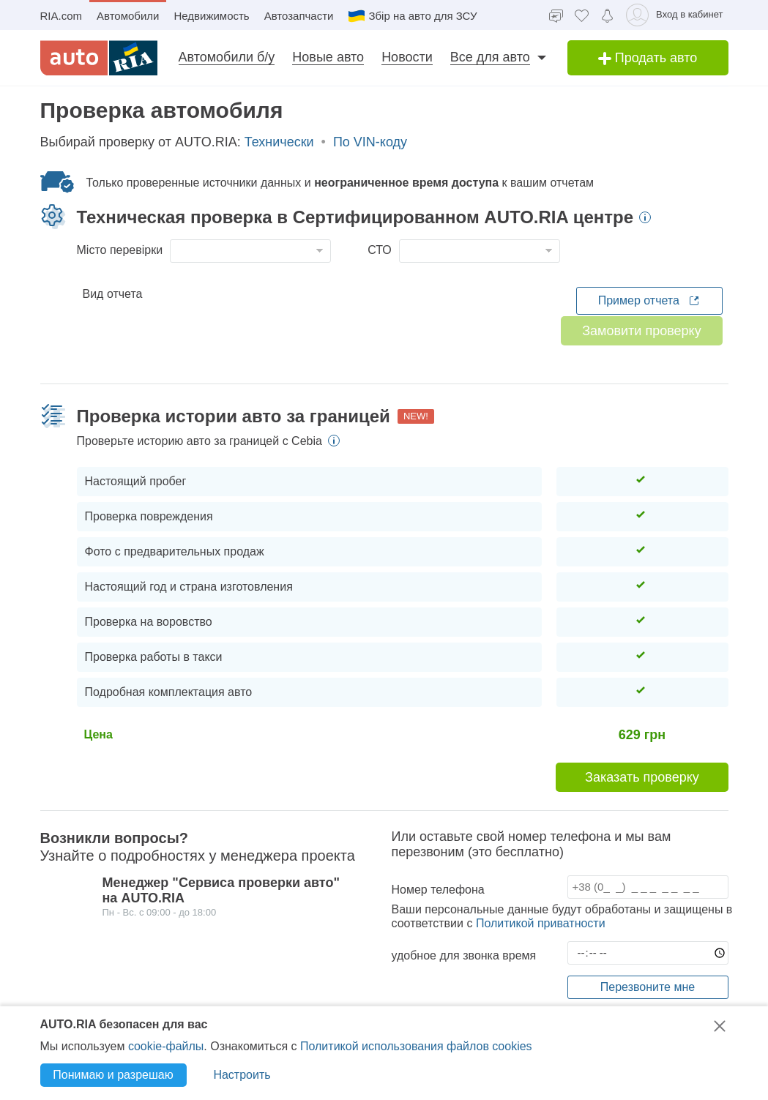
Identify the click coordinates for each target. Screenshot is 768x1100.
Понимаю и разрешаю (113, 1075)
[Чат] (556, 15)
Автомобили (128, 16)
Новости (407, 57)
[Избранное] (581, 15)
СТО (380, 269)
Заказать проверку (642, 797)
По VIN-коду (370, 161)
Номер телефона (438, 909)
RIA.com (61, 16)
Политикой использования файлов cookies (416, 1046)
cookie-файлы (166, 1046)
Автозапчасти (299, 16)
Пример (649, 320)
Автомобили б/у (227, 57)
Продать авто (648, 57)
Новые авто (328, 57)
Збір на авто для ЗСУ (412, 16)
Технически (279, 161)
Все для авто (490, 57)
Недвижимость (211, 16)
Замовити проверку (641, 350)
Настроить (241, 1075)
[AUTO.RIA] (98, 57)
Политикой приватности (540, 943)
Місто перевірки (120, 269)
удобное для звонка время (464, 975)
